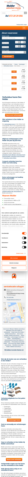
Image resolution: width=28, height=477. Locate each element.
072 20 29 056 (16, 15)
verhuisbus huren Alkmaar (9, 154)
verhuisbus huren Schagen (18, 156)
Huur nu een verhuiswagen (14, 115)
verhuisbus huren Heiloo (10, 158)
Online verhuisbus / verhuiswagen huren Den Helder (14, 337)
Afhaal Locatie (5, 36)
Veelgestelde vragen (22, 24)
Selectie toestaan (14, 263)
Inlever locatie (5, 50)
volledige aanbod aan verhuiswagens (11, 191)
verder (14, 71)
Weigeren (14, 267)
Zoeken (25, 13)
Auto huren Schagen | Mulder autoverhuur (13, 334)
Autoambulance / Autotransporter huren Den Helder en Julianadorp (14, 340)
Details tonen (19, 253)
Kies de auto (8, 56)
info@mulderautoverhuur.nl (14, 299)
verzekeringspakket (16, 380)
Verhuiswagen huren (14, 420)
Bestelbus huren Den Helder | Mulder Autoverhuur (14, 345)
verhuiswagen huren (9, 124)
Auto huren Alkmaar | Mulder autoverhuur (14, 329)
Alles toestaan (14, 258)
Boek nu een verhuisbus (14, 459)
